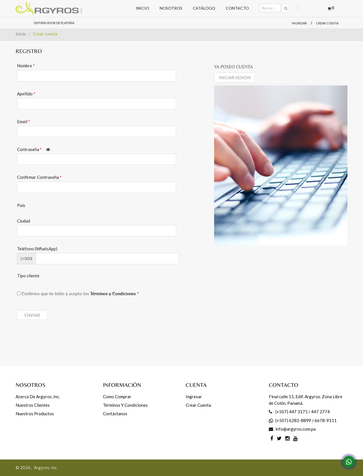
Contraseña (33, 149)
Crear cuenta (327, 23)
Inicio (21, 33)
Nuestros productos (35, 413)
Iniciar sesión (234, 77)
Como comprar (117, 396)
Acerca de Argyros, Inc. (38, 396)
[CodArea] (107, 258)
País (21, 205)
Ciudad (23, 220)
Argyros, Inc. (46, 467)
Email (23, 121)
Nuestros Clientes (33, 405)
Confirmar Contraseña (39, 177)
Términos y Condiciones (114, 293)
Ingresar (299, 23)
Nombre (26, 65)
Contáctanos (115, 413)
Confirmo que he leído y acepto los (80, 293)
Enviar (32, 315)
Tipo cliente (28, 275)
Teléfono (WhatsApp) (37, 248)
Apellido (26, 93)
